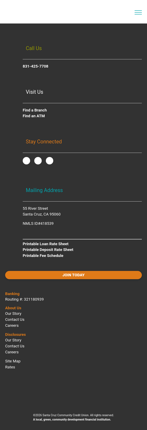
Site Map (13, 361)
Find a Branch (35, 110)
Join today (73, 275)
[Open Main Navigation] (138, 12)
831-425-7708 (35, 66)
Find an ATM (34, 116)
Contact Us (14, 319)
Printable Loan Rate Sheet (46, 243)
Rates (10, 367)
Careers (12, 325)
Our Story (13, 313)
